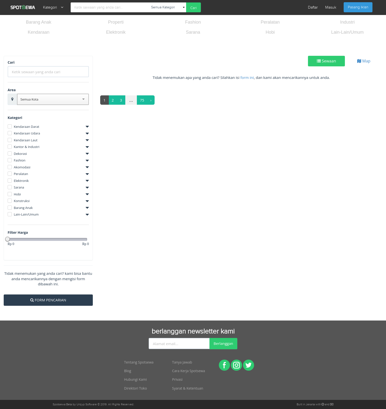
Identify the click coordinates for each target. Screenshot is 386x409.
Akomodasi (22, 167)
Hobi (270, 32)
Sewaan (326, 61)
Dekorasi (20, 153)
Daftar (313, 7)
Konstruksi (22, 201)
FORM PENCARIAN (48, 299)
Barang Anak (38, 22)
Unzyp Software (87, 404)
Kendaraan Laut (25, 140)
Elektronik (116, 32)
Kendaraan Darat (26, 126)
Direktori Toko (135, 388)
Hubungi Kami (135, 379)
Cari (193, 8)
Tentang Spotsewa (139, 362)
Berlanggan (223, 343)
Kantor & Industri (26, 147)
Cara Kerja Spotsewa (188, 370)
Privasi (177, 379)
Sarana (193, 32)
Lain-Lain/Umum (347, 32)
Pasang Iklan (358, 7)
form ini (247, 77)
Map (363, 61)
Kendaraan (38, 32)
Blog (127, 370)
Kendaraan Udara (27, 133)
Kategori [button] (53, 7)
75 (142, 100)
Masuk (330, 7)
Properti (116, 22)
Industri (347, 22)
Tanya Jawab (182, 362)
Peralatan (270, 22)
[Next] (151, 100)
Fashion (193, 22)
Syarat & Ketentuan (187, 388)
